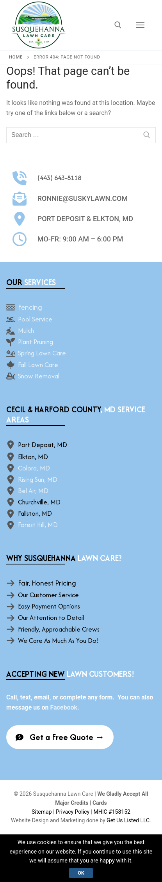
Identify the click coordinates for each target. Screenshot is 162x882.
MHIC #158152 (111, 812)
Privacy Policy (72, 812)
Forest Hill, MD (38, 524)
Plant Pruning (35, 341)
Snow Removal (38, 376)
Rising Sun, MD (37, 479)
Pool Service (35, 319)
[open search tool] (117, 24)
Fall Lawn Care (38, 364)
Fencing (30, 307)
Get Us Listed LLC (128, 820)
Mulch (26, 330)
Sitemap (42, 812)
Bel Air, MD (33, 490)
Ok (81, 873)
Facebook (63, 707)
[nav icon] (140, 25)
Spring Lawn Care (42, 353)
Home (16, 57)
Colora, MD (34, 468)
